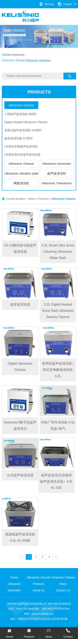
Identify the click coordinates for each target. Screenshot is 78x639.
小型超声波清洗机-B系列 (20, 114)
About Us (39, 590)
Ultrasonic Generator (56, 163)
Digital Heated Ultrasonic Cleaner (25, 122)
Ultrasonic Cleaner (21, 105)
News (63, 584)
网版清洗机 (21, 183)
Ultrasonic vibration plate (21, 173)
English (68, 4)
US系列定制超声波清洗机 (20, 146)
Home (31, 198)
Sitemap (49, 4)
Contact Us (63, 590)
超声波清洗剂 (56, 173)
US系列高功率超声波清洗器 (22, 154)
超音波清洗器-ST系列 (18, 138)
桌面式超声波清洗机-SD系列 (22, 130)
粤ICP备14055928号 (59, 603)
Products (39, 92)
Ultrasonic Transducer (56, 183)
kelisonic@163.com (42, 613)
